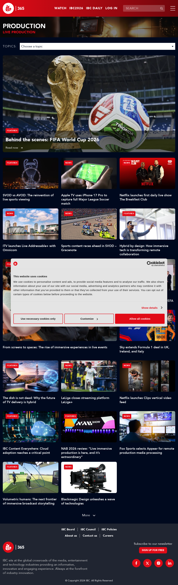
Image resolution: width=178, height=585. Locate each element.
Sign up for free (153, 550)
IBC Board (68, 529)
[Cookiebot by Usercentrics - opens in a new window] (149, 263)
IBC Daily (94, 8)
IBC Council (88, 529)
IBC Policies (109, 529)
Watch (60, 8)
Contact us (90, 536)
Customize (89, 318)
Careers (108, 536)
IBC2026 (76, 8)
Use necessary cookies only (38, 318)
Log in (111, 8)
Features (12, 130)
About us (71, 536)
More (86, 515)
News (68, 163)
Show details (149, 307)
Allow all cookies (139, 318)
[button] (172, 8)
